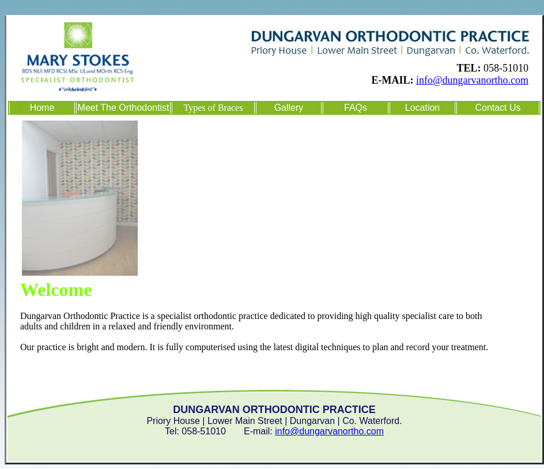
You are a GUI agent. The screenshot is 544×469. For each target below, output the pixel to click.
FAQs (355, 107)
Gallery (289, 107)
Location (422, 107)
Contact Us (497, 107)
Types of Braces (213, 107)
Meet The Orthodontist (123, 107)
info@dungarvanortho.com (472, 80)
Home (42, 107)
